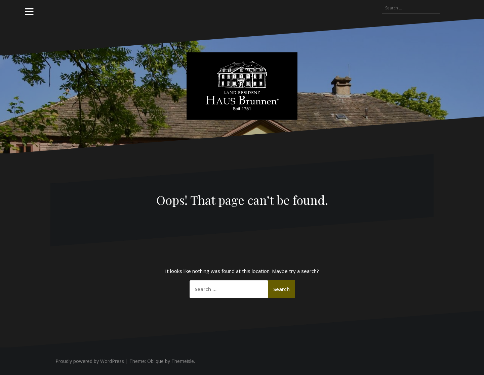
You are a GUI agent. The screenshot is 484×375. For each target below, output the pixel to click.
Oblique (155, 361)
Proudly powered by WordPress (89, 361)
